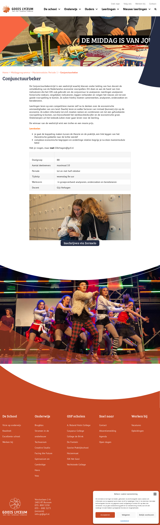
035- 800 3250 (42, 505)
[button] (155, 494)
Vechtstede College (76, 464)
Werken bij (7, 441)
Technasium (41, 441)
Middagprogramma (20, 72)
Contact (103, 425)
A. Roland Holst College (78, 425)
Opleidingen (138, 430)
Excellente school (11, 436)
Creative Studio (42, 447)
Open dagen (105, 441)
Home (5, 72)
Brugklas (39, 425)
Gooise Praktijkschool (78, 447)
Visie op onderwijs (11, 425)
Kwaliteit (6, 430)
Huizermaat (72, 453)
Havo (37, 470)
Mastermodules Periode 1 (45, 72)
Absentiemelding (107, 430)
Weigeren (126, 515)
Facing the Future (43, 453)
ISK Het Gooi (73, 458)
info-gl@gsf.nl (42, 514)
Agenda (103, 436)
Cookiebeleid (124, 521)
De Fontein (72, 441)
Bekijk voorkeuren (146, 515)
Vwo (37, 475)
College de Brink (75, 436)
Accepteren (105, 515)
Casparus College (75, 430)
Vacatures (136, 425)
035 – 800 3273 (43, 508)
